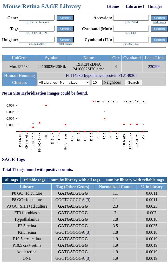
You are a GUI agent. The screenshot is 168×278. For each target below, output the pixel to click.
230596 (154, 66)
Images (155, 6)
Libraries (134, 6)
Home (113, 6)
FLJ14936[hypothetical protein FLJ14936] (101, 75)
